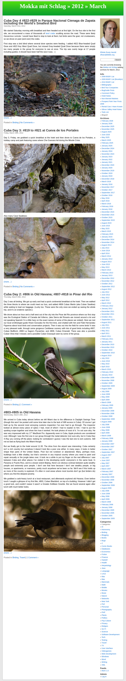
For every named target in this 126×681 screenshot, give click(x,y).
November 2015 (108, 215)
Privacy (104, 623)
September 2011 (108, 320)
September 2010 (108, 353)
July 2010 (105, 358)
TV (103, 646)
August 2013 (107, 262)
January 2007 (107, 474)
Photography (107, 610)
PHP (103, 612)
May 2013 (105, 267)
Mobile (104, 587)
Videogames (106, 651)
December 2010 (108, 344)
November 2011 (108, 314)
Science (105, 632)
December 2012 (108, 278)
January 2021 (107, 162)
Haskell (104, 560)
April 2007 (106, 466)
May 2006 (105, 496)
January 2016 (107, 209)
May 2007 (105, 463)
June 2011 (106, 328)
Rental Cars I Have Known (112, 107)
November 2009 (108, 380)
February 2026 (107, 121)
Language (105, 571)
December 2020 (108, 165)
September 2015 (108, 220)
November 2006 (108, 480)
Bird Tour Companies (110, 88)
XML (103, 665)
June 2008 (106, 427)
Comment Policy (108, 93)
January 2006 (107, 507)
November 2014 (108, 242)
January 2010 (107, 375)
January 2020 (107, 168)
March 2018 (106, 181)
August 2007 (107, 455)
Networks (105, 599)
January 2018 (107, 184)
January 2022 (107, 159)
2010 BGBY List (108, 82)
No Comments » (27, 122)
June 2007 (106, 460)
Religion (105, 626)
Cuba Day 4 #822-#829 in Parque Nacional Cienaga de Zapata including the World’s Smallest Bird (49, 22)
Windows (105, 656)
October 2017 (107, 190)
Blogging (105, 535)
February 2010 (107, 372)
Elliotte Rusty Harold (108, 52)
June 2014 (106, 251)
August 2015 (107, 223)
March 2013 (106, 270)
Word (104, 659)
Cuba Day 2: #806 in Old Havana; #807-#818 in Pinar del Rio (48, 294)
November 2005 (108, 513)
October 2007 (107, 449)
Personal (105, 607)
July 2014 (105, 248)
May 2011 (105, 331)
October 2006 (107, 482)
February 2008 (107, 438)
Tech (103, 637)
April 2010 (106, 367)
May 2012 (105, 298)
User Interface (107, 648)
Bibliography (106, 85)
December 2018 (108, 179)
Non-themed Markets (110, 99)
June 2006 (106, 494)
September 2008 (108, 419)
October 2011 (107, 317)
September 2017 (108, 193)
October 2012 (107, 284)
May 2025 (105, 137)
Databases (106, 549)
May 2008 (105, 430)
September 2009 (108, 386)
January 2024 (107, 151)
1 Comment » (26, 405)
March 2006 (106, 502)
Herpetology (106, 565)
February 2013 (107, 273)
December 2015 (108, 212)
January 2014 (107, 259)
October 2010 (107, 350)
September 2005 (108, 518)
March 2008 (106, 436)
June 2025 (106, 135)
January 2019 (107, 176)
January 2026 (107, 124)
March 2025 (106, 140)
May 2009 (105, 397)
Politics (104, 618)
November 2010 (108, 347)
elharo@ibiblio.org (107, 55)
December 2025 (108, 126)
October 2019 (107, 173)
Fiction (104, 554)
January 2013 (107, 275)
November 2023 (108, 154)
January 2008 (107, 441)
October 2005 (107, 516)
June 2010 (106, 361)
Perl (103, 604)
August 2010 (107, 355)
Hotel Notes (106, 96)
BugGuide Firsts (108, 90)
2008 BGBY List (108, 77)
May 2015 (105, 229)
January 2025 (107, 146)
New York (105, 601)
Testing (104, 640)
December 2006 (108, 477)
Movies (104, 590)
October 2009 (107, 383)
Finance (105, 557)
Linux (104, 574)
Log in (104, 677)
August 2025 (107, 132)
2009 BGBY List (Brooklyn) (112, 79)
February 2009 (107, 405)
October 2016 (107, 195)
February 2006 (107, 505)
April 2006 (106, 499)
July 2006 (105, 491)
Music (104, 593)
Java (103, 568)
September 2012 (108, 286)
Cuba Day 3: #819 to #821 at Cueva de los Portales (41, 130)
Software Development (110, 634)
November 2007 (108, 447)
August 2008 (107, 422)
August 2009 (107, 389)
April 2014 (106, 253)
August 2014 (107, 245)
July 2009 (105, 391)
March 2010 (106, 369)
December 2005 (108, 510)
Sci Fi (104, 629)
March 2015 (106, 231)
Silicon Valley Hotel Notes (112, 109)
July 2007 (105, 458)
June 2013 (106, 264)
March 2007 (106, 469)
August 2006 (107, 488)
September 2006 (108, 485)
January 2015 (107, 237)
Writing (104, 662)
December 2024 (108, 148)
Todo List (105, 112)
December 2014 (108, 239)
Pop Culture (106, 621)
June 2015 (106, 226)
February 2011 (107, 339)
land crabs (50, 33)
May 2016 (105, 198)
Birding (16, 122)
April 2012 (106, 300)
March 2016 (106, 204)
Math (104, 585)
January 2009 (107, 408)
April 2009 (106, 400)
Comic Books (107, 546)
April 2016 (106, 201)
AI (102, 527)
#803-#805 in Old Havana (22, 412)
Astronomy (106, 530)
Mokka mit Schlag (43, 6)
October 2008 (107, 416)
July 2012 (105, 292)
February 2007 (107, 471)
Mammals (105, 582)
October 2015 (107, 217)
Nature (104, 596)
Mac (103, 577)
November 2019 (108, 171)
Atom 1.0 (105, 671)
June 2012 (106, 295)
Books (104, 538)
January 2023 (107, 157)
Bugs (104, 541)
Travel (22, 557)
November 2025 (108, 129)
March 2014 (106, 256)
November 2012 (108, 281)
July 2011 (105, 325)
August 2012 (107, 289)
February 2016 (107, 206)
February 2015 (107, 234)
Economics (106, 552)
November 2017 (108, 187)
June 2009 (106, 394)
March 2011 (106, 336)
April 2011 (106, 333)
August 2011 (107, 322)
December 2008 (108, 411)
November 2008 (108, 413)
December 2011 (108, 311)
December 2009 (108, 378)
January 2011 (107, 342)
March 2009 (106, 402)
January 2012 (107, 308)
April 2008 (106, 433)
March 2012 (106, 303)
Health (104, 563)
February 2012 (107, 306)
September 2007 (108, 452)
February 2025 (107, 143)
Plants (104, 615)
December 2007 (108, 444)
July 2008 (105, 425)
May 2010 (105, 364)
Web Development (109, 654)
